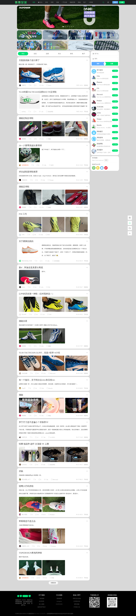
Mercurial (52, 373)
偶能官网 (72, 2)
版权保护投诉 (42, 607)
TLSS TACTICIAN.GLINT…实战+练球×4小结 (39, 352)
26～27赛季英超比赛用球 (30, 145)
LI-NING (52, 437)
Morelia (50, 388)
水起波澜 (24, 373)
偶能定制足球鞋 (26, 118)
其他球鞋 (50, 111)
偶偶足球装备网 (20, 2)
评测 (52, 2)
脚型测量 (76, 604)
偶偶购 (24, 139)
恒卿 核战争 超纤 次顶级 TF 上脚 (34, 444)
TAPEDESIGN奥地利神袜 (30, 553)
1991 (23, 234)
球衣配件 (100, 150)
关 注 (115, 70)
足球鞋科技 (76, 601)
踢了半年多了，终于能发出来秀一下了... (53, 149)
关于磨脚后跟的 (26, 241)
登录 (115, 2)
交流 (35, 53)
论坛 (40, 2)
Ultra (98, 76)
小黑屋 (91, 2)
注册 (122, 2)
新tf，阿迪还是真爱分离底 (31, 267)
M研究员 (24, 437)
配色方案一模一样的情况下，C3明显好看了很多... (33, 64)
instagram (59, 601)
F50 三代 (23, 214)
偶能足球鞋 (24, 186)
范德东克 (24, 180)
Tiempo (51, 180)
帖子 (83, 53)
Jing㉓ (23, 388)
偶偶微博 (59, 598)
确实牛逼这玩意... (24, 557)
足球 (52, 165)
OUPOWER (59, 604)
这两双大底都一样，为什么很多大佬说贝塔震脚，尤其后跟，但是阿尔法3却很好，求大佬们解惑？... (48, 384)
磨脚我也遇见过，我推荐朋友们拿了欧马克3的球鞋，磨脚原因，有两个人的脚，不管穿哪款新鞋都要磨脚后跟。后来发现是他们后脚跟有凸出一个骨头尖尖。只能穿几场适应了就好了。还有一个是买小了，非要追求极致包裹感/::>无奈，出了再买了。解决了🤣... (64, 250)
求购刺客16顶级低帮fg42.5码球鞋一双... (30, 475)
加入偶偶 (41, 604)
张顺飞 (24, 85)
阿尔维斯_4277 (26, 479)
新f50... (44, 271)
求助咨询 (100, 137)
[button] (63, 26)
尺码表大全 (76, 607)
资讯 (46, 2)
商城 (79, 2)
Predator (52, 514)
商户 (84, 2)
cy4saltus (24, 464)
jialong (24, 111)
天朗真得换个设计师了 (29, 60)
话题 (57, 2)
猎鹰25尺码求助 (26, 486)
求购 (21, 471)
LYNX (99, 113)
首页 (34, 2)
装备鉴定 (100, 131)
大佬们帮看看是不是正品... (26, 525)
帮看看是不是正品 (27, 521)
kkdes (23, 287)
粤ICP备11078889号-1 (40, 613)
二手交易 (64, 2)
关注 (59, 53)
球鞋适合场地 (77, 598)
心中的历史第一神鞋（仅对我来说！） (36, 294)
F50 (49, 234)
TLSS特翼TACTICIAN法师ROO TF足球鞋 (38, 92)
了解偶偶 (41, 598)
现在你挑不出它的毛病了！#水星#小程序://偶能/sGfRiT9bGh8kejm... (38, 325)
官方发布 (100, 70)
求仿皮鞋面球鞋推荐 (28, 172)
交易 (47, 53)
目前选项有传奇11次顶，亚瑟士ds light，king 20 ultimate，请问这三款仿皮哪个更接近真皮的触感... (47, 175)
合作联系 (41, 601)
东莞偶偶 (56, 261)
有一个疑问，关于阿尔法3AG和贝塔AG (37, 380)
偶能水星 (23, 321)
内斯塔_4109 (25, 546)
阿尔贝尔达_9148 (27, 261)
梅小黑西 (24, 514)
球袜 (52, 578)
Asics (49, 85)
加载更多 (53, 583)
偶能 (49, 139)
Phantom (99, 82)
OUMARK (100, 107)
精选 (23, 53)
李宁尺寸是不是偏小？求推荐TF (33, 422)
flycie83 (24, 314)
